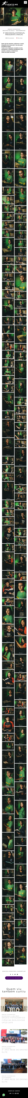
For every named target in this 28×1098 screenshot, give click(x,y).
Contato (17, 1090)
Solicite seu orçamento (14, 977)
